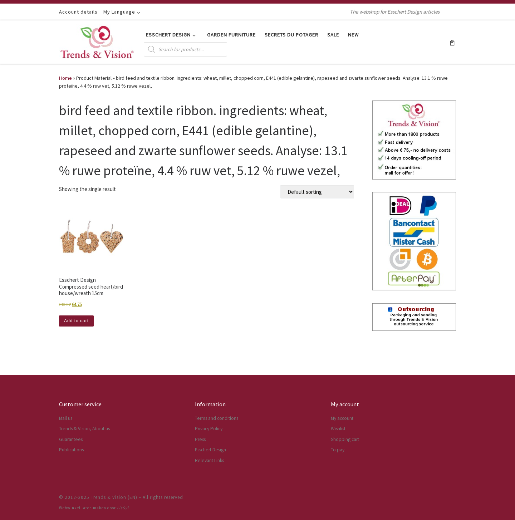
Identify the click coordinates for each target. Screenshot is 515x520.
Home (65, 78)
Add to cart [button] (76, 320)
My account (342, 418)
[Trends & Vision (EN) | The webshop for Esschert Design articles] (97, 41)
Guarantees (71, 439)
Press (200, 439)
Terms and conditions (216, 418)
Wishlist (338, 429)
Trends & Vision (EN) (114, 497)
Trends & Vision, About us (84, 429)
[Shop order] (317, 191)
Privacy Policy (208, 429)
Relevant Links (209, 460)
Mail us (65, 418)
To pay (337, 450)
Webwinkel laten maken (82, 507)
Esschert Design (210, 450)
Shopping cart (345, 439)
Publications (71, 450)
